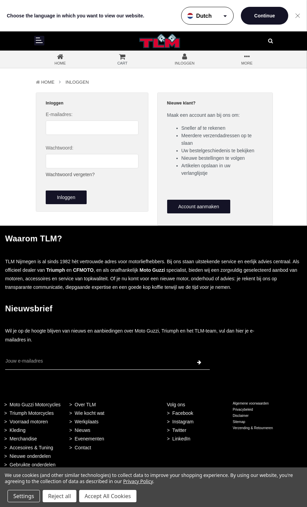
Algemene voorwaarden (251, 403)
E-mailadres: (59, 114)
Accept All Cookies (108, 496)
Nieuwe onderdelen (30, 456)
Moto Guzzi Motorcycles (35, 404)
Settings (23, 496)
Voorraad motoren (29, 421)
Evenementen (89, 438)
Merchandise (23, 438)
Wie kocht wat (89, 413)
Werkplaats (87, 421)
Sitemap (239, 422)
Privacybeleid (243, 409)
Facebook (182, 413)
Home (48, 82)
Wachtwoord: (59, 148)
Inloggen (77, 82)
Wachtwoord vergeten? (70, 174)
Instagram (182, 421)
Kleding (18, 430)
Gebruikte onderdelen (33, 464)
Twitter (179, 430)
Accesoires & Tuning (31, 447)
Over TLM (85, 404)
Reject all (59, 496)
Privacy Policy (138, 481)
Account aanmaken (198, 206)
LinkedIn (181, 438)
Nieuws (82, 430)
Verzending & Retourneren (253, 428)
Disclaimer (241, 416)
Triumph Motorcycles (32, 413)
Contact (83, 447)
